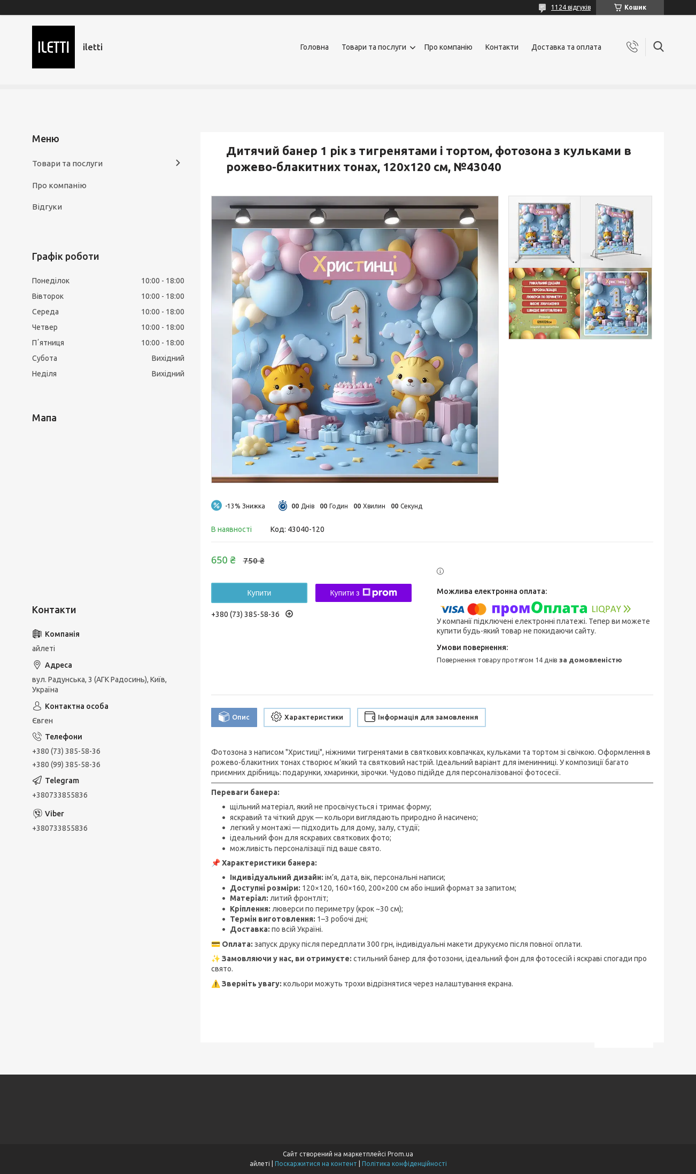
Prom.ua (400, 1153)
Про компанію (448, 47)
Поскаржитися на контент (316, 1163)
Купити (260, 593)
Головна (314, 47)
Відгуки (47, 206)
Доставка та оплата (566, 47)
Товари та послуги (374, 47)
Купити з (363, 593)
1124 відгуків (571, 7)
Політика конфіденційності (404, 1163)
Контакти (502, 47)
